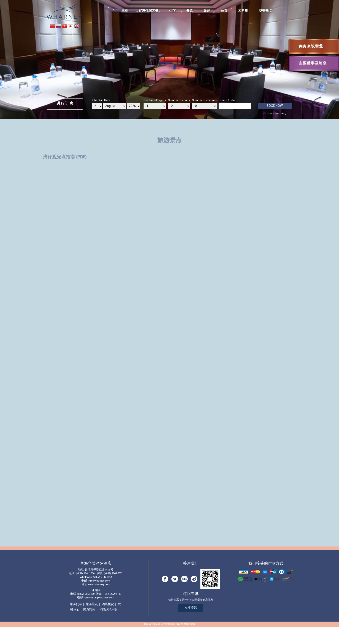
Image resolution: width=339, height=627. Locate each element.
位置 (224, 11)
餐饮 (189, 11)
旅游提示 (76, 604)
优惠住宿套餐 (148, 11)
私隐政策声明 (108, 609)
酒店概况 (108, 604)
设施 (207, 11)
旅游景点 (92, 604)
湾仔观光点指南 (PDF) (64, 156)
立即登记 (191, 607)
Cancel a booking (274, 113)
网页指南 (89, 609)
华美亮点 (265, 11)
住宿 (172, 11)
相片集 (243, 11)
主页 (125, 11)
